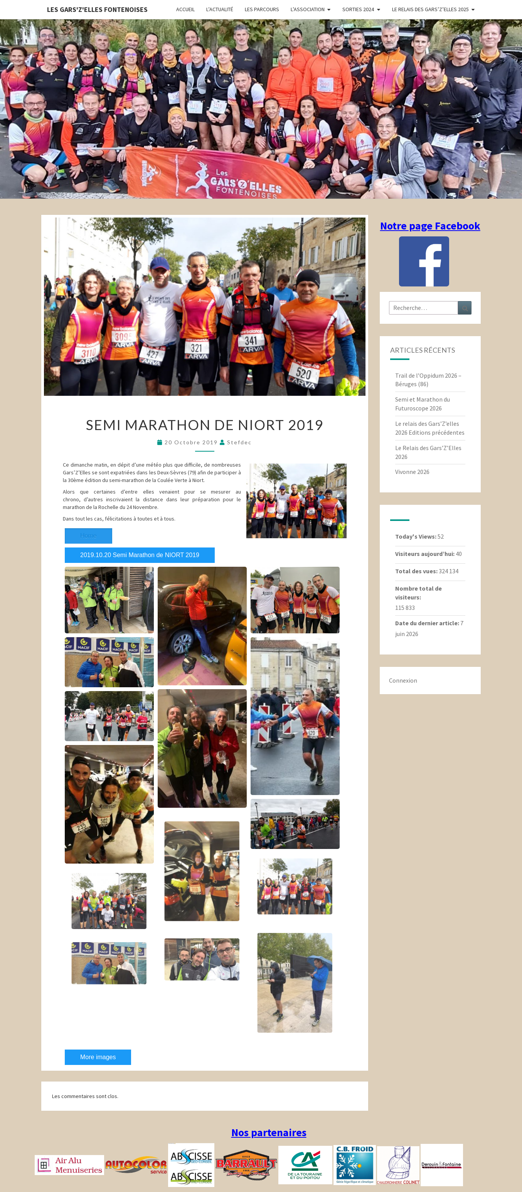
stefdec (239, 442)
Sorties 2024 (358, 9)
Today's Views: (416, 536)
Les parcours (262, 9)
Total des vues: (417, 571)
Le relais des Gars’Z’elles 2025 (430, 9)
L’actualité (219, 9)
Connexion (403, 680)
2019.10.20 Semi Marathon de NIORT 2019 (189, 520)
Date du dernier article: (427, 623)
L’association (308, 9)
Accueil (185, 9)
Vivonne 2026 (412, 471)
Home (88, 520)
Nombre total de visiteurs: (418, 592)
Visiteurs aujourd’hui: (425, 553)
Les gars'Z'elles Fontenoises (97, 9)
